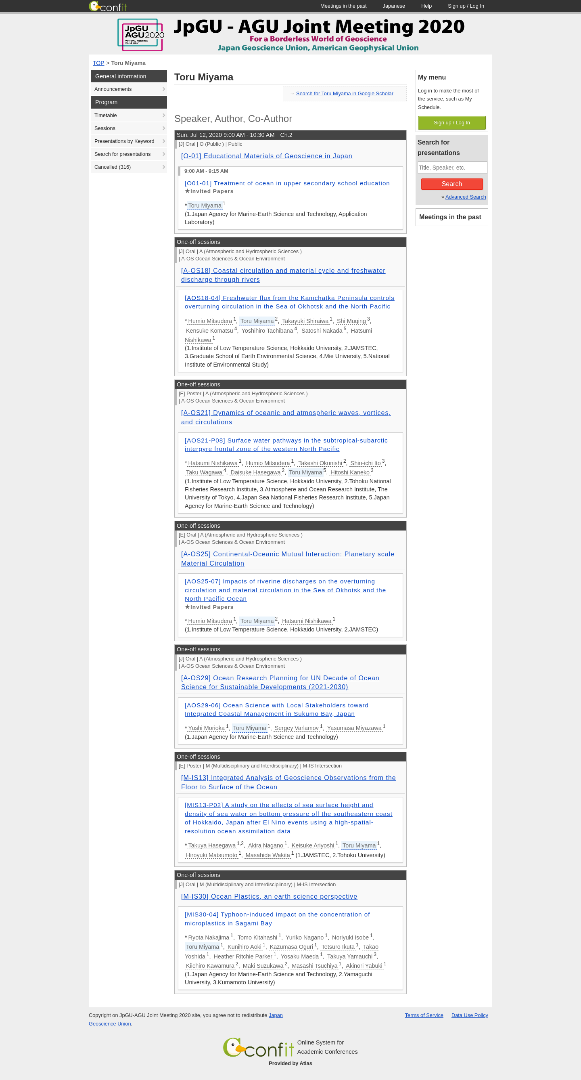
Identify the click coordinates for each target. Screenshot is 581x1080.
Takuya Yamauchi (349, 956)
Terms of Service (424, 1015)
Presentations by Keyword (124, 141)
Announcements (113, 89)
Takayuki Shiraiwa (305, 321)
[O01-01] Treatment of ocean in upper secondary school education (287, 183)
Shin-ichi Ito (366, 463)
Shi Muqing (351, 321)
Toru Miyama (128, 63)
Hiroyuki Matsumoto (211, 855)
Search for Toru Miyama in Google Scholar (344, 93)
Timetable (105, 115)
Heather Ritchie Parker (242, 956)
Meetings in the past (450, 217)
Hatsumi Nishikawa (213, 463)
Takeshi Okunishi (320, 463)
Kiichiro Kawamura (210, 966)
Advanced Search (465, 197)
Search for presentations (122, 154)
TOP (98, 63)
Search (452, 183)
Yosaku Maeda (300, 956)
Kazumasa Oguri (291, 947)
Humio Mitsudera (210, 321)
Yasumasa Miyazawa (354, 728)
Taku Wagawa (204, 472)
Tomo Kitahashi (257, 937)
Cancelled (112, 167)
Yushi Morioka (206, 728)
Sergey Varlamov (297, 728)
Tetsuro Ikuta (338, 947)
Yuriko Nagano (305, 937)
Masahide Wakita (268, 855)
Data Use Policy (469, 1015)
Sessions (104, 128)
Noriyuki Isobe (350, 937)
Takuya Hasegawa (212, 845)
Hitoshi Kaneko (350, 472)
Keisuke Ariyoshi (313, 845)
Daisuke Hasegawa (256, 472)
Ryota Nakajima (209, 937)
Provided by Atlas (290, 1063)
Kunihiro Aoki (244, 947)
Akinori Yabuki (364, 966)
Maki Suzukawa (263, 966)
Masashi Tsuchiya (314, 966)
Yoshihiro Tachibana (267, 330)
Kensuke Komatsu (209, 330)
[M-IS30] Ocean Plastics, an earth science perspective (269, 896)
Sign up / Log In (452, 123)
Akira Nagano (265, 845)
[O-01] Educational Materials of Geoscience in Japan (267, 156)
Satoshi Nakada (322, 330)
